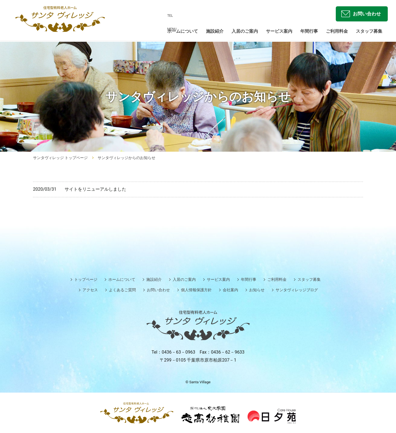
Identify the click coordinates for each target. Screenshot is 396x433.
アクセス (90, 290)
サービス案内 (279, 32)
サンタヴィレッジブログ (297, 290)
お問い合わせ (365, 14)
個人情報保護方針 (196, 290)
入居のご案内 (245, 32)
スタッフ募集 (369, 32)
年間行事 (309, 32)
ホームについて (182, 32)
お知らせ (257, 290)
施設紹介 (215, 32)
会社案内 (230, 290)
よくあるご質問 (122, 290)
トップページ (85, 279)
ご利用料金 (337, 32)
